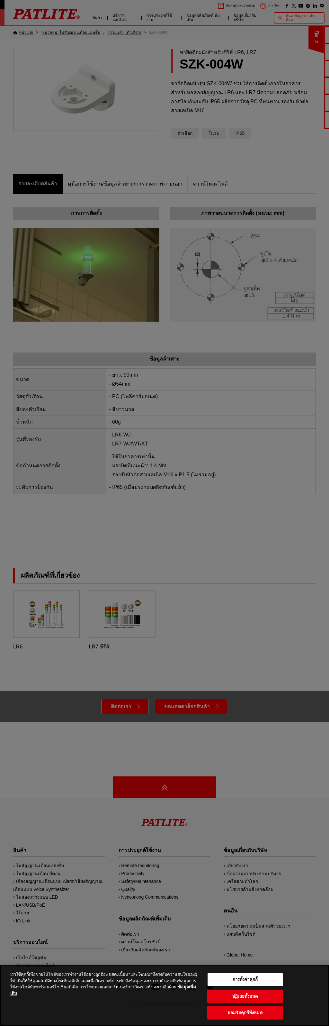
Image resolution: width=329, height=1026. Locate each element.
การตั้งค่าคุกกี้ (245, 989)
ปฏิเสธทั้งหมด (245, 1006)
